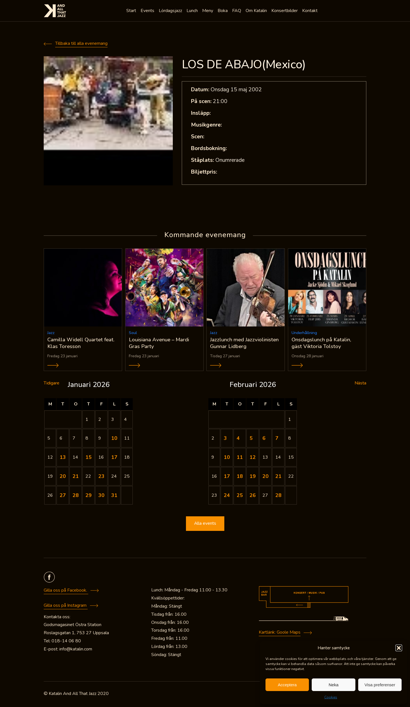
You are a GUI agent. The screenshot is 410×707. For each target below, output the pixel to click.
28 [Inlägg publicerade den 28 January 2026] (76, 496)
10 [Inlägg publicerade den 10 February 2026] (227, 458)
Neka (333, 684)
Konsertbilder (285, 11)
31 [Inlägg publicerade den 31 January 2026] (114, 496)
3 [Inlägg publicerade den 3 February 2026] (225, 439)
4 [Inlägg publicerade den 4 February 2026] (238, 439)
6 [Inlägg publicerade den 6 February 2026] (263, 439)
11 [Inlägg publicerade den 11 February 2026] (240, 458)
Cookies (330, 697)
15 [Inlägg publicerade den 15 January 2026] (88, 458)
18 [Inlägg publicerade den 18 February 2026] (240, 477)
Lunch (192, 11)
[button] (399, 648)
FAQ (237, 11)
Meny (208, 11)
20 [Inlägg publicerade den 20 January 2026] (63, 477)
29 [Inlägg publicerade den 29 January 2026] (88, 496)
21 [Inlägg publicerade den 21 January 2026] (76, 477)
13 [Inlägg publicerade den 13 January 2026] (63, 458)
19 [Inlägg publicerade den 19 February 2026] (253, 477)
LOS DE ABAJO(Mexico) (244, 65)
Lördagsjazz (171, 11)
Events (148, 11)
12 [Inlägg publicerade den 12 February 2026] (253, 458)
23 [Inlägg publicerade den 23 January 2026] (101, 477)
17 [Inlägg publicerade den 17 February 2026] (227, 477)
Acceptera (287, 684)
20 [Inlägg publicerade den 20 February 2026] (265, 477)
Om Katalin (256, 11)
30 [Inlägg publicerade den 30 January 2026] (101, 496)
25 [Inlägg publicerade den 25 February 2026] (240, 496)
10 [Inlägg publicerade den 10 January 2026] (114, 439)
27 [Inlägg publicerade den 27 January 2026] (63, 496)
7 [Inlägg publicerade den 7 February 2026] (276, 439)
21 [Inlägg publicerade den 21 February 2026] (278, 477)
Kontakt (310, 11)
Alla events (205, 525)
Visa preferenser (379, 684)
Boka (223, 11)
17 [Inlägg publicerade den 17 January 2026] (114, 458)
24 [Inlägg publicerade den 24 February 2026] (227, 496)
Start (132, 11)
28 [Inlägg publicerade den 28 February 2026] (278, 496)
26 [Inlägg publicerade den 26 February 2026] (253, 496)
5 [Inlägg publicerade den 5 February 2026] (251, 439)
